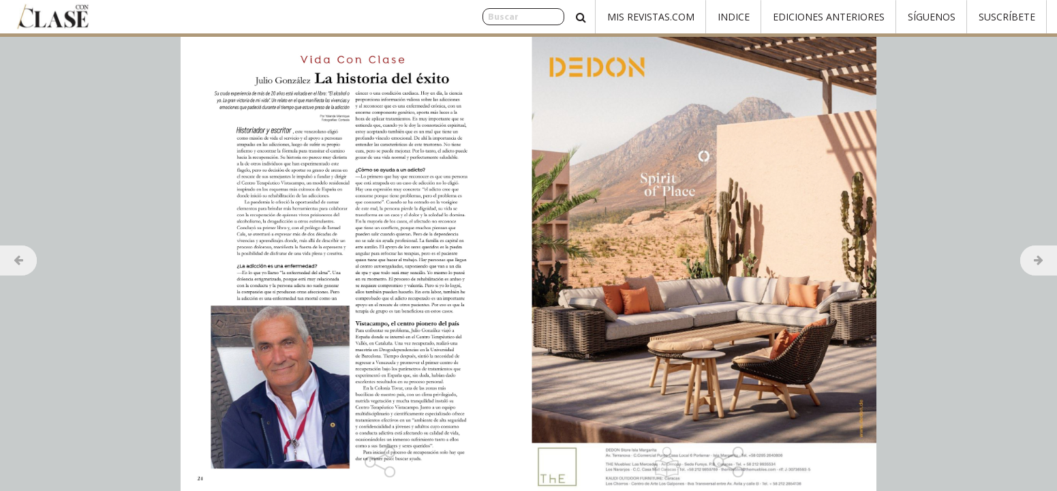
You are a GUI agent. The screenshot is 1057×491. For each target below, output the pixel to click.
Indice (734, 16)
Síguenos (931, 16)
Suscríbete (1007, 16)
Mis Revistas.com (650, 16)
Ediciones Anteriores (829, 16)
